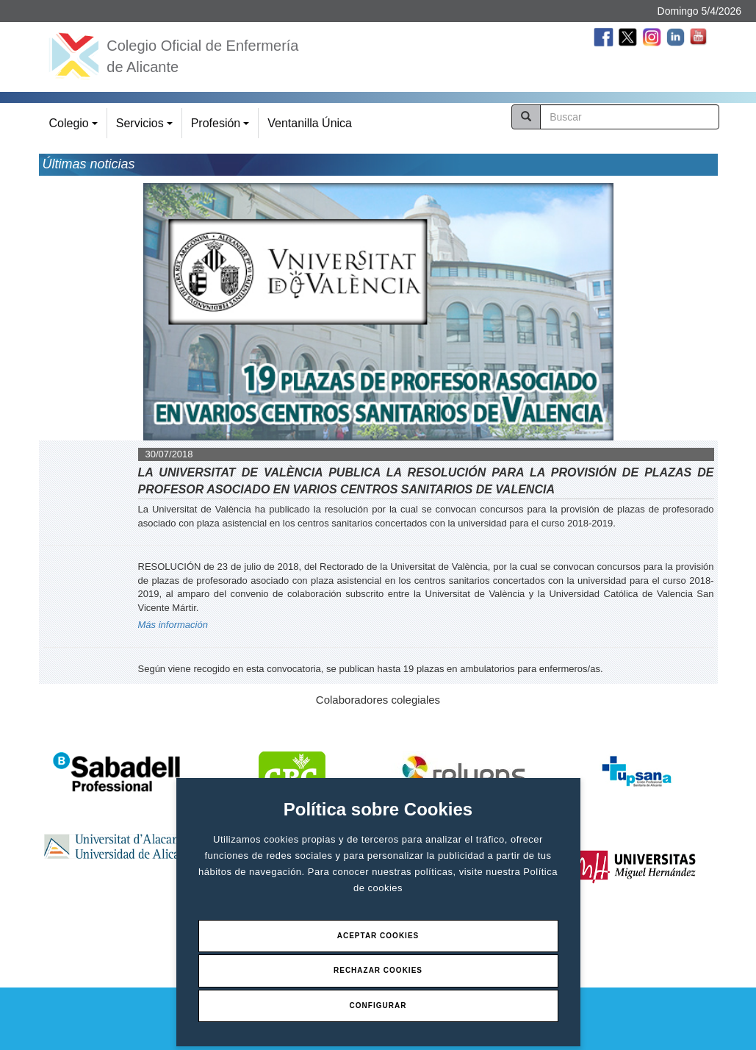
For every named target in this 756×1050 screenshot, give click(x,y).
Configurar (378, 1005)
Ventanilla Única (309, 123)
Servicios (146, 127)
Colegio (75, 127)
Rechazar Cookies (378, 970)
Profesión (222, 127)
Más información (173, 624)
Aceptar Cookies (378, 936)
